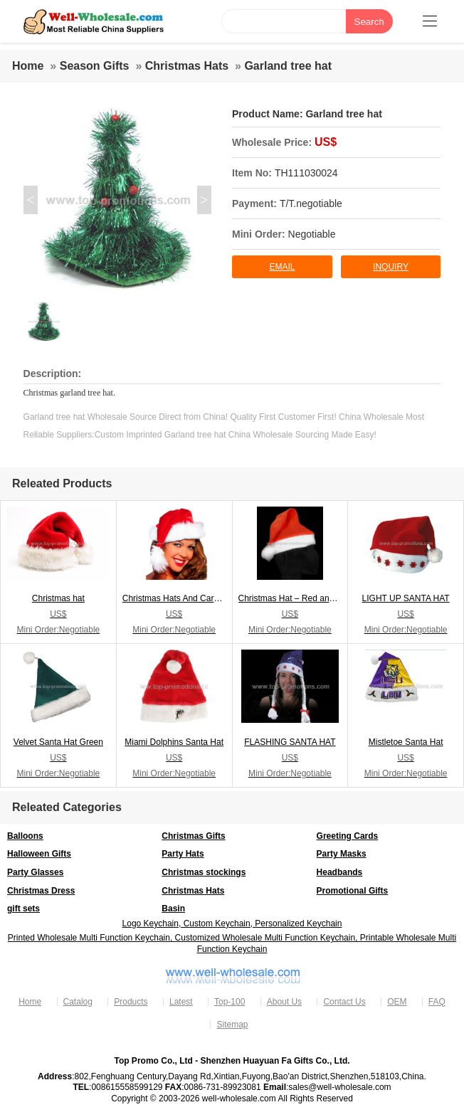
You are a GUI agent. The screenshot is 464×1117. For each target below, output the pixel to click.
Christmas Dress (41, 891)
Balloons (25, 836)
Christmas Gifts (193, 836)
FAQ (436, 1001)
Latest (181, 1001)
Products (130, 1001)
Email (282, 267)
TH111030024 (306, 173)
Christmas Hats (186, 66)
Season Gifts (95, 66)
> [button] (204, 200)
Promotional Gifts (353, 891)
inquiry (390, 267)
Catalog (78, 1001)
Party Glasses (35, 872)
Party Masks (342, 854)
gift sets (23, 909)
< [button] (30, 200)
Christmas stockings (204, 872)
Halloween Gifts (39, 854)
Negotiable (312, 234)
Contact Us (344, 1001)
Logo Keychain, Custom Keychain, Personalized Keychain (232, 923)
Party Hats (183, 854)
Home (27, 66)
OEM (396, 1001)
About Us (284, 1001)
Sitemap (232, 1024)
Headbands (340, 872)
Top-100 (229, 1001)
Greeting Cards (348, 836)
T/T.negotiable (311, 203)
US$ (326, 142)
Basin (173, 909)
